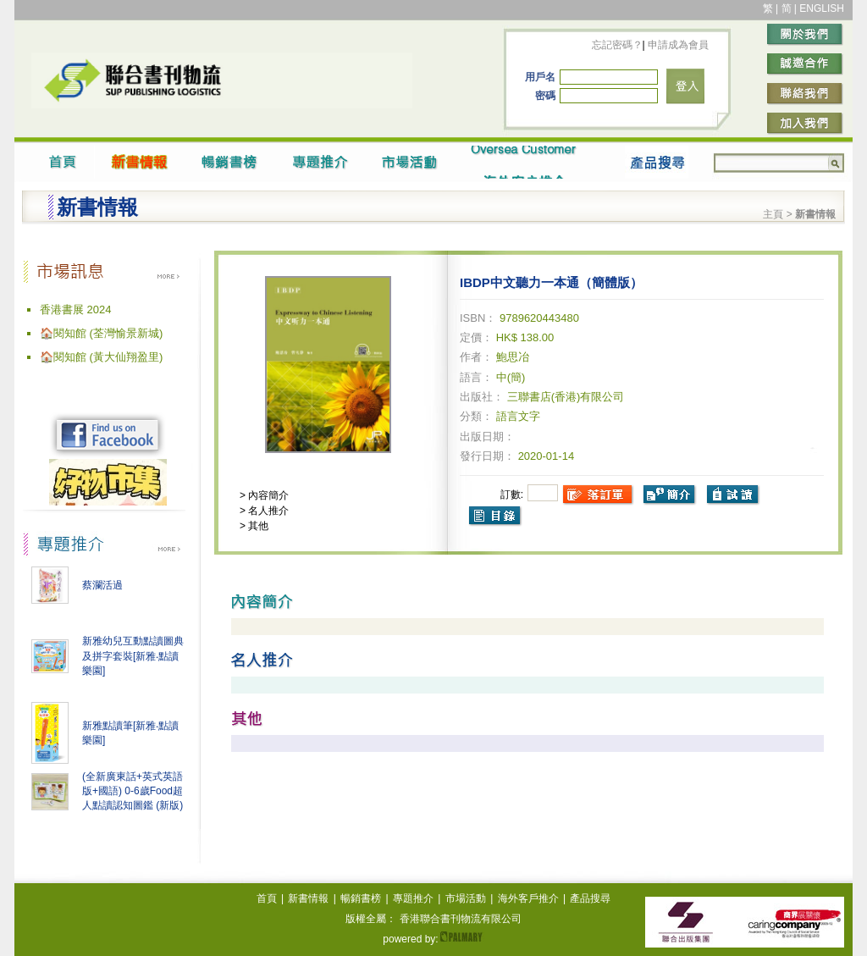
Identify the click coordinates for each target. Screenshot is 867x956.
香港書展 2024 (76, 309)
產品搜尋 (590, 898)
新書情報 (308, 898)
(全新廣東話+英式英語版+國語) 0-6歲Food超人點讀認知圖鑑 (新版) (132, 791)
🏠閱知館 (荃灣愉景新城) (101, 333)
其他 (257, 526)
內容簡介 (267, 495)
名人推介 (267, 511)
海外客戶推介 (528, 898)
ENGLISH (821, 8)
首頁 (267, 898)
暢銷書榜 (360, 898)
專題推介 (413, 898)
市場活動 (465, 898)
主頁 (773, 214)
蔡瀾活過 (102, 585)
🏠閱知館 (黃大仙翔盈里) (101, 357)
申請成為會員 (677, 45)
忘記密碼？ (617, 45)
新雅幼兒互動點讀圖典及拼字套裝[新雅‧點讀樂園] (133, 656)
